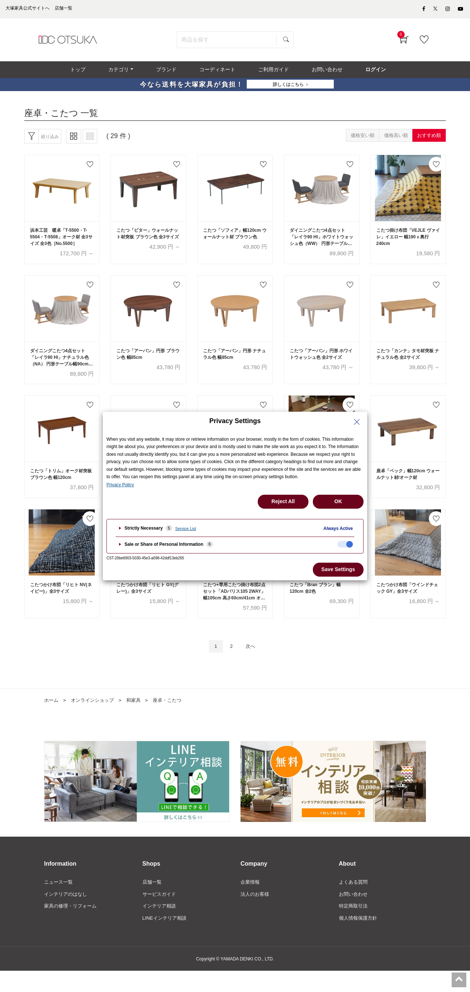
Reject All (282, 501)
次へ (252, 665)
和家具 (138, 719)
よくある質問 (354, 902)
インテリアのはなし (67, 914)
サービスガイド (160, 914)
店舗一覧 (152, 902)
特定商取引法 (354, 927)
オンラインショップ (95, 719)
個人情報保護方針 (359, 939)
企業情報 (251, 902)
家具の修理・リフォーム (72, 927)
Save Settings (338, 569)
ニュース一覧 (59, 902)
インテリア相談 (160, 927)
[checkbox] (345, 544)
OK (338, 501)
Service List (185, 528)
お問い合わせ (354, 914)
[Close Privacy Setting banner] (357, 422)
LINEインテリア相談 (166, 939)
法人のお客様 (256, 914)
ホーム (51, 719)
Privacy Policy (120, 484)
